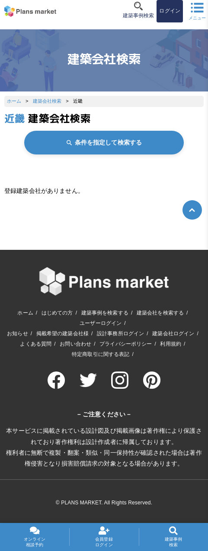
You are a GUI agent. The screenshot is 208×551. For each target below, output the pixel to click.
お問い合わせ (75, 344)
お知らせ (17, 334)
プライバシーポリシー (125, 344)
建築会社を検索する (160, 313)
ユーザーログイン (101, 323)
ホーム (14, 101)
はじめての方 (57, 313)
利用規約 (170, 344)
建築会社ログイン (173, 334)
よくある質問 (35, 344)
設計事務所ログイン (120, 334)
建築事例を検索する (104, 313)
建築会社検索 (47, 101)
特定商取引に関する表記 (101, 354)
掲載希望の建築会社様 (62, 334)
